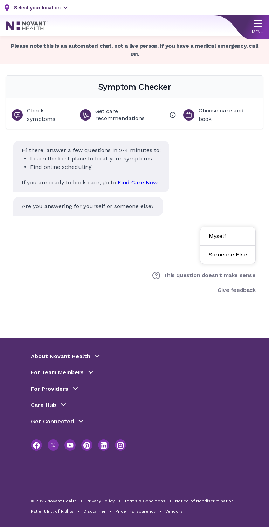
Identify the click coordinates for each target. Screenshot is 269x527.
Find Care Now (137, 182)
